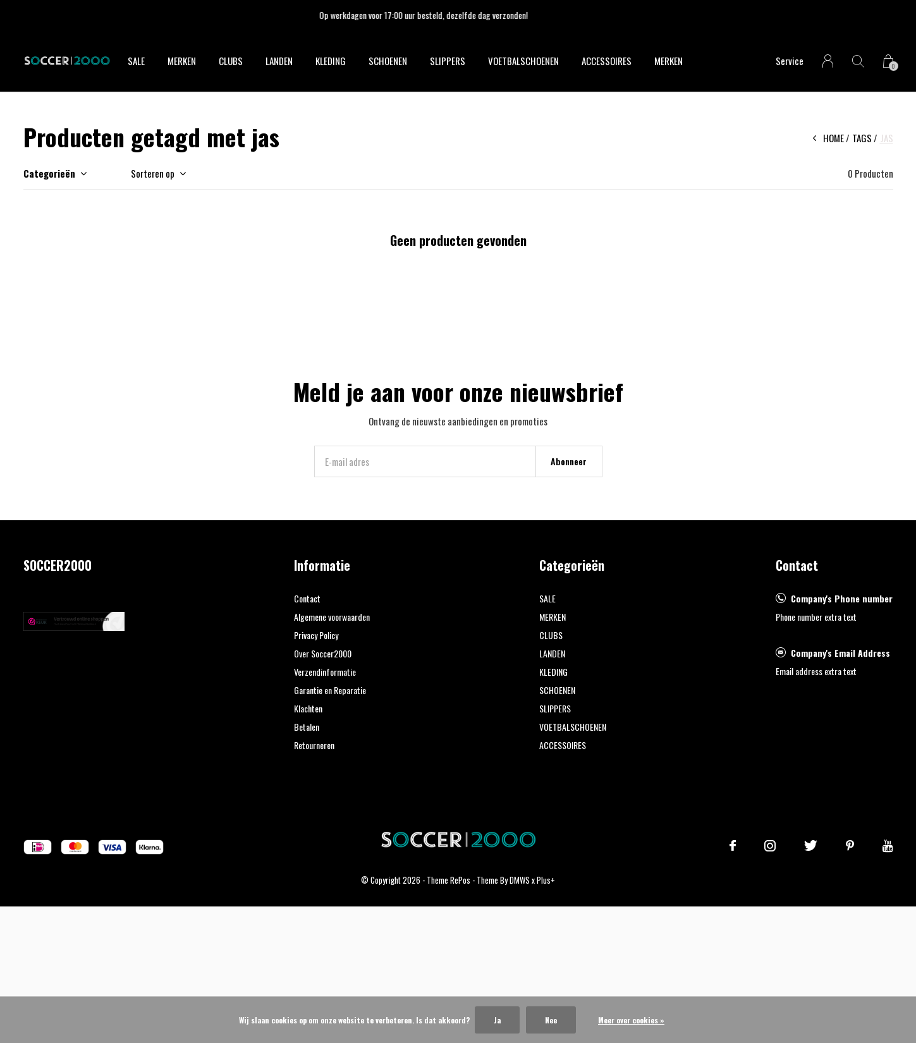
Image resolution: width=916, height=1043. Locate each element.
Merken (668, 61)
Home (833, 138)
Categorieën (49, 173)
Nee (551, 1020)
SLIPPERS (447, 61)
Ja (497, 1020)
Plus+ (546, 880)
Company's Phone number (842, 598)
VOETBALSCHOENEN (523, 61)
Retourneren (314, 745)
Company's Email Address (840, 652)
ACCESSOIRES (607, 61)
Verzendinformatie (325, 671)
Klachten (308, 708)
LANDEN (279, 61)
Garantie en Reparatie (330, 690)
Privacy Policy (316, 635)
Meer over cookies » (631, 1020)
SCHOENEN (388, 61)
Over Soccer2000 (322, 653)
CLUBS (231, 61)
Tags (862, 138)
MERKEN (182, 61)
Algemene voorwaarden (332, 616)
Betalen (306, 726)
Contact (307, 598)
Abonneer (569, 461)
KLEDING (330, 61)
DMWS (520, 880)
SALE (136, 61)
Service (789, 61)
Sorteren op (152, 173)
